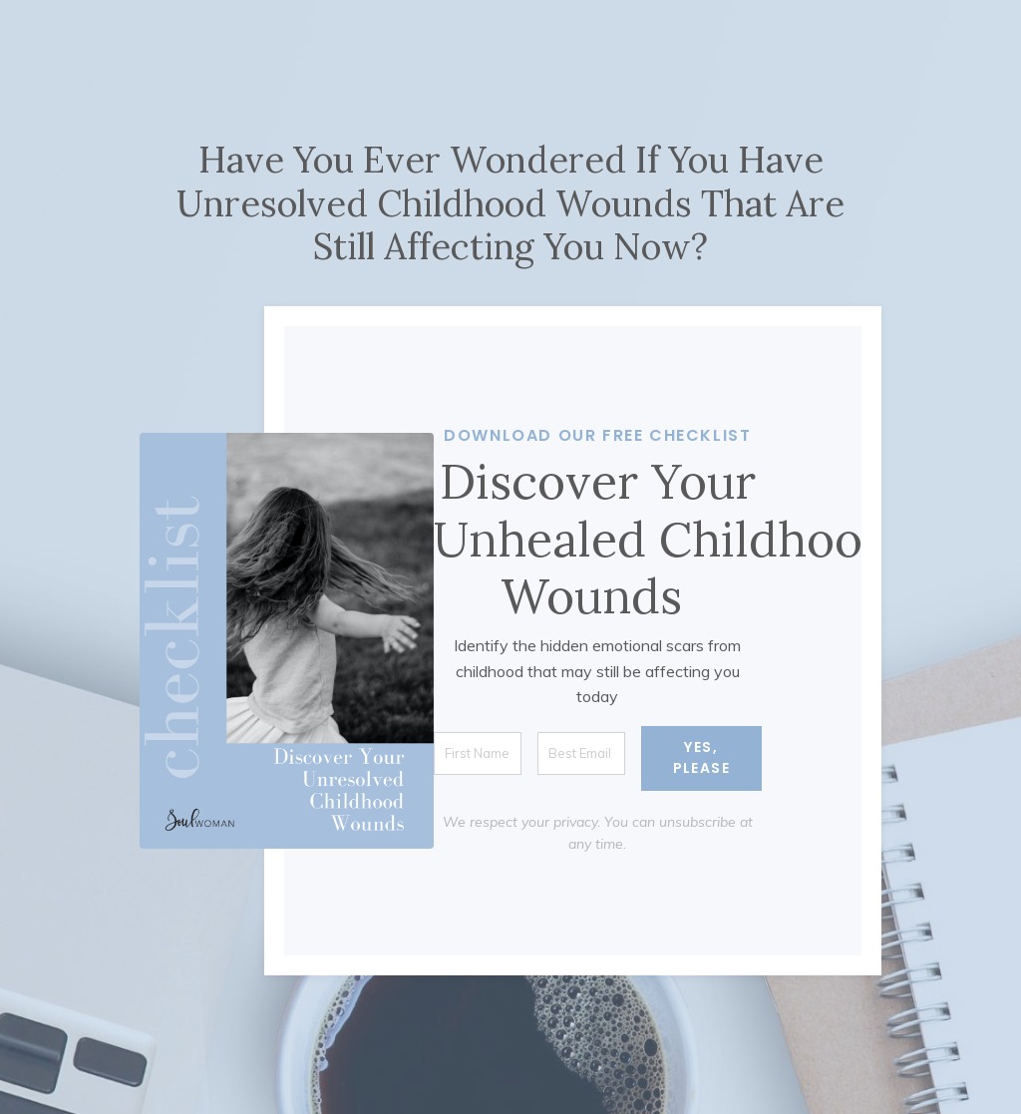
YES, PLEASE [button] (701, 757)
